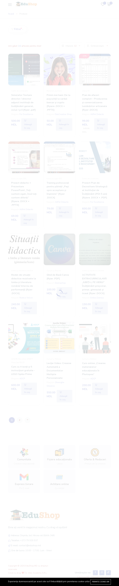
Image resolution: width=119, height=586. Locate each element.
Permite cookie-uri (100, 582)
